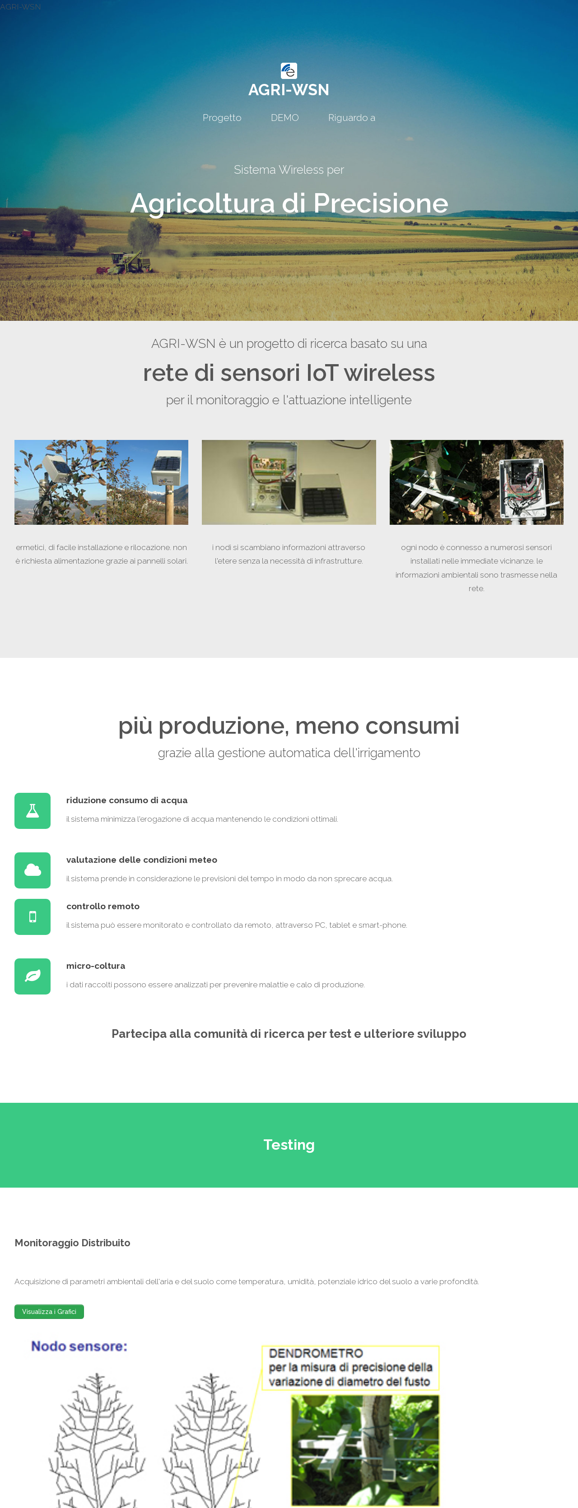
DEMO (285, 117)
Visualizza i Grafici (49, 1311)
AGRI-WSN (289, 89)
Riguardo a (351, 117)
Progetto (222, 117)
